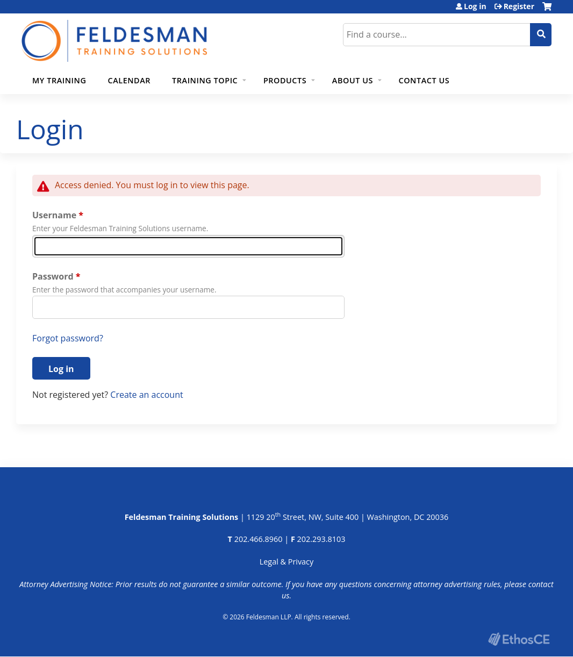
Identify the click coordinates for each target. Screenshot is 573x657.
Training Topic (205, 80)
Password (53, 276)
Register (519, 6)
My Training (59, 80)
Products (284, 80)
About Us (352, 80)
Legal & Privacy (286, 561)
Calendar (129, 80)
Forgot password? (67, 338)
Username (54, 215)
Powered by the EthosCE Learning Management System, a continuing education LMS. (519, 639)
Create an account (146, 395)
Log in (475, 6)
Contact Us (424, 80)
